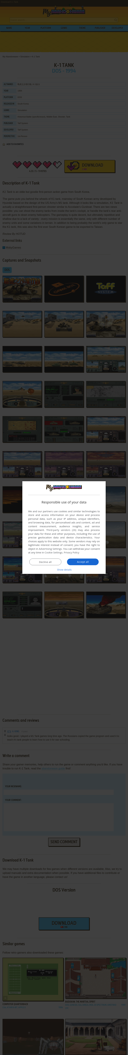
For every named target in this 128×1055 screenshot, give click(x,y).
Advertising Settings (50, 548)
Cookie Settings (53, 552)
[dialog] (64, 527)
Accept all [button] (83, 561)
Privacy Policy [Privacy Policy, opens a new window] (72, 552)
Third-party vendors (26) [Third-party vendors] (61, 530)
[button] (64, 569)
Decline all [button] (45, 562)
